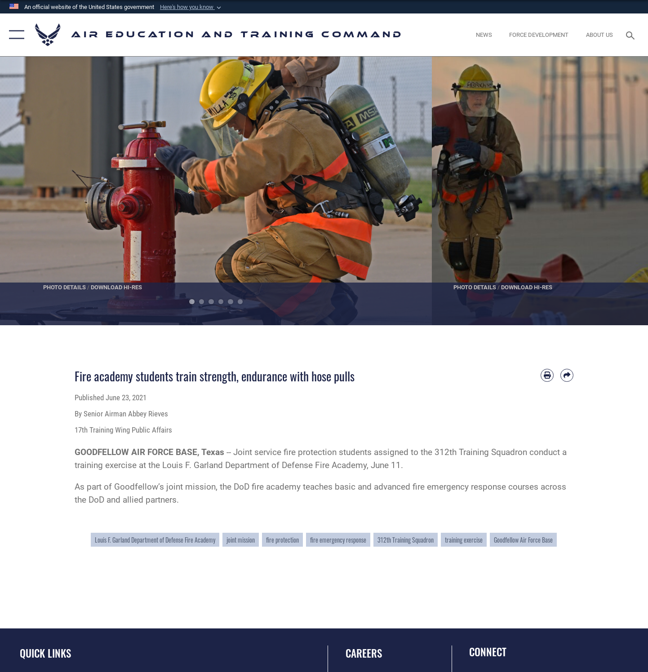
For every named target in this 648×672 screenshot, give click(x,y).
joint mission (240, 539)
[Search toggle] (631, 34)
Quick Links (45, 653)
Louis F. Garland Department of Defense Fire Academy (155, 539)
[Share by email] (566, 375)
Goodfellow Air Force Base (523, 539)
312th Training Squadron (405, 539)
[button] (191, 7)
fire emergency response (338, 539)
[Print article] (547, 375)
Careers (364, 653)
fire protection (282, 539)
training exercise (464, 539)
